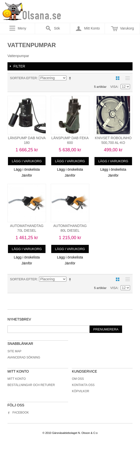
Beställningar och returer (31, 385)
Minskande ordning (71, 78)
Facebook (18, 412)
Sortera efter (23, 78)
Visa (114, 87)
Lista (126, 78)
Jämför (26, 175)
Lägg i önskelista (27, 169)
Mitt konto (16, 379)
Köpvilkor (80, 391)
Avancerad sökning (23, 357)
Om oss (78, 379)
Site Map (14, 351)
